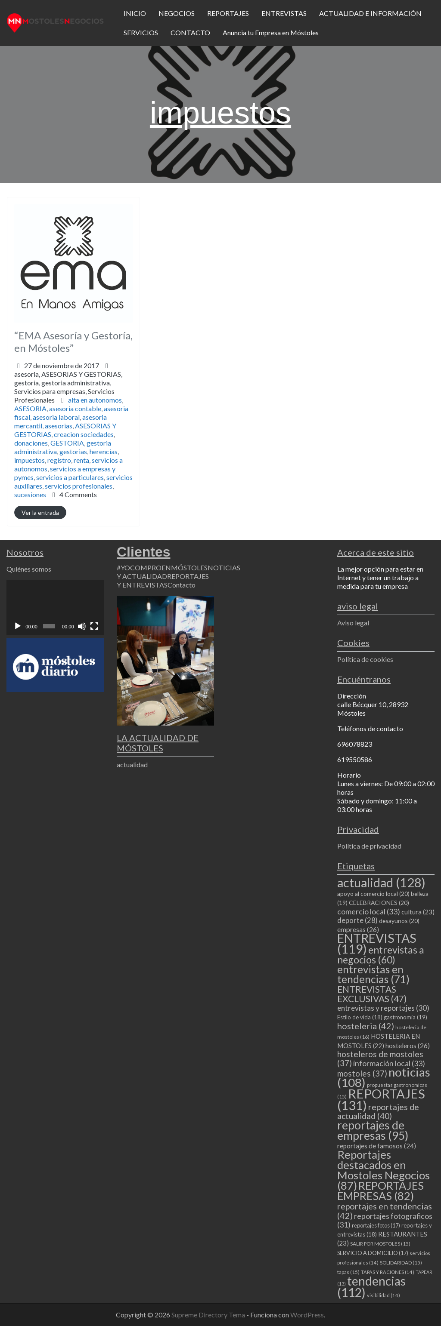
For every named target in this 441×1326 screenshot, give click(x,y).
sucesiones (30, 494)
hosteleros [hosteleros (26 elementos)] (407, 1045)
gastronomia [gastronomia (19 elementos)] (405, 1017)
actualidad (132, 764)
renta (81, 460)
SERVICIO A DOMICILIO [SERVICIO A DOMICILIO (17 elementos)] (372, 1252)
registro (59, 460)
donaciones (31, 443)
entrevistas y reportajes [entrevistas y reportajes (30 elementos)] (383, 1007)
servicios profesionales (78, 486)
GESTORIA (67, 443)
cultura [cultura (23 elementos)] (418, 912)
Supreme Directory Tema (208, 1315)
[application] (55, 607)
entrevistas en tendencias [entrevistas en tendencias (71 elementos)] (373, 974)
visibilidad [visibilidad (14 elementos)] (383, 1295)
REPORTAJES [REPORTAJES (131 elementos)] (381, 1099)
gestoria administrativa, (64, 391)
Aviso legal (353, 622)
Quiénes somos (28, 569)
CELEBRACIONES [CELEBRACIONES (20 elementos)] (379, 902)
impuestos (29, 460)
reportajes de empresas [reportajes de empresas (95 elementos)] (372, 1130)
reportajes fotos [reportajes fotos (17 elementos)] (376, 1225)
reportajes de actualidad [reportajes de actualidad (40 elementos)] (378, 1111)
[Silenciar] (82, 626)
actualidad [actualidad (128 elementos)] (381, 882)
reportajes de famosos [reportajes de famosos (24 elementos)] (376, 1146)
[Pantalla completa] (94, 626)
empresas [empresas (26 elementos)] (358, 929)
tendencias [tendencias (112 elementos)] (371, 1287)
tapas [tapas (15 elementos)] (348, 1272)
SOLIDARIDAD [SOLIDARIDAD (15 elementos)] (401, 1262)
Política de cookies (365, 659)
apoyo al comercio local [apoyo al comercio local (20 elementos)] (373, 893)
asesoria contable (75, 408)
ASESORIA (30, 408)
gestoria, (64, 391)
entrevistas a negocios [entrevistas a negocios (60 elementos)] (380, 955)
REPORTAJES (228, 13)
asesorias (58, 425)
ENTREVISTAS (284, 13)
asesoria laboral (56, 417)
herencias (104, 451)
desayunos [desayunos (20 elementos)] (399, 920)
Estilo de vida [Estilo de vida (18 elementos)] (359, 1017)
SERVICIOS (141, 32)
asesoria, (68, 387)
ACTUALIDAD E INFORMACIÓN (370, 13)
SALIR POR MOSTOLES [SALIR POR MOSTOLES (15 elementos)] (380, 1243)
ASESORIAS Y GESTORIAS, (68, 387)
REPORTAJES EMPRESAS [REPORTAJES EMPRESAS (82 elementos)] (380, 1190)
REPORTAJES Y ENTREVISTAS (163, 580)
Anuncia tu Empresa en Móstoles (271, 32)
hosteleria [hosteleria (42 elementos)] (365, 1026)
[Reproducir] (17, 626)
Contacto (182, 585)
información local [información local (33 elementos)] (389, 1063)
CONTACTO (190, 32)
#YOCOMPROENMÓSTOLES (162, 567)
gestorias (73, 451)
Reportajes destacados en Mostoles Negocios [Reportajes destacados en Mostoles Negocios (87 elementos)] (383, 1170)
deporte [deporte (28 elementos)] (357, 920)
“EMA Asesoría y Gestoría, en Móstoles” (73, 341)
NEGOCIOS (176, 13)
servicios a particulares (70, 477)
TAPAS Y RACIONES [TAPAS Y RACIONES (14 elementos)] (387, 1272)
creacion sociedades (84, 434)
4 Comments (78, 494)
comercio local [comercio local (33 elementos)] (368, 911)
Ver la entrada (40, 512)
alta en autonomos (95, 400)
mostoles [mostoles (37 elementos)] (362, 1073)
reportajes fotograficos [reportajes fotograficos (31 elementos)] (384, 1220)
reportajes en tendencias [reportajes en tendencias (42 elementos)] (384, 1211)
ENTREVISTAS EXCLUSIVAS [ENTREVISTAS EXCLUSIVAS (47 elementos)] (372, 994)
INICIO (135, 13)
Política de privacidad (369, 846)
